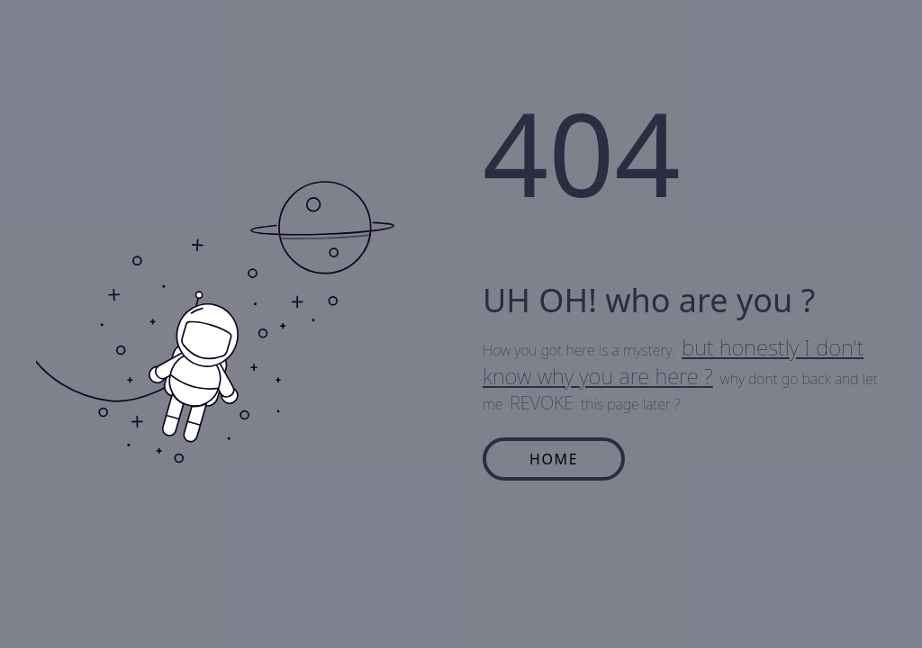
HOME (553, 459)
